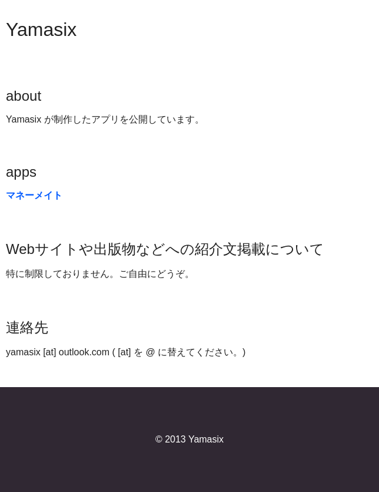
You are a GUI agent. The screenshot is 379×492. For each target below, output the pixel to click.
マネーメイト (34, 195)
